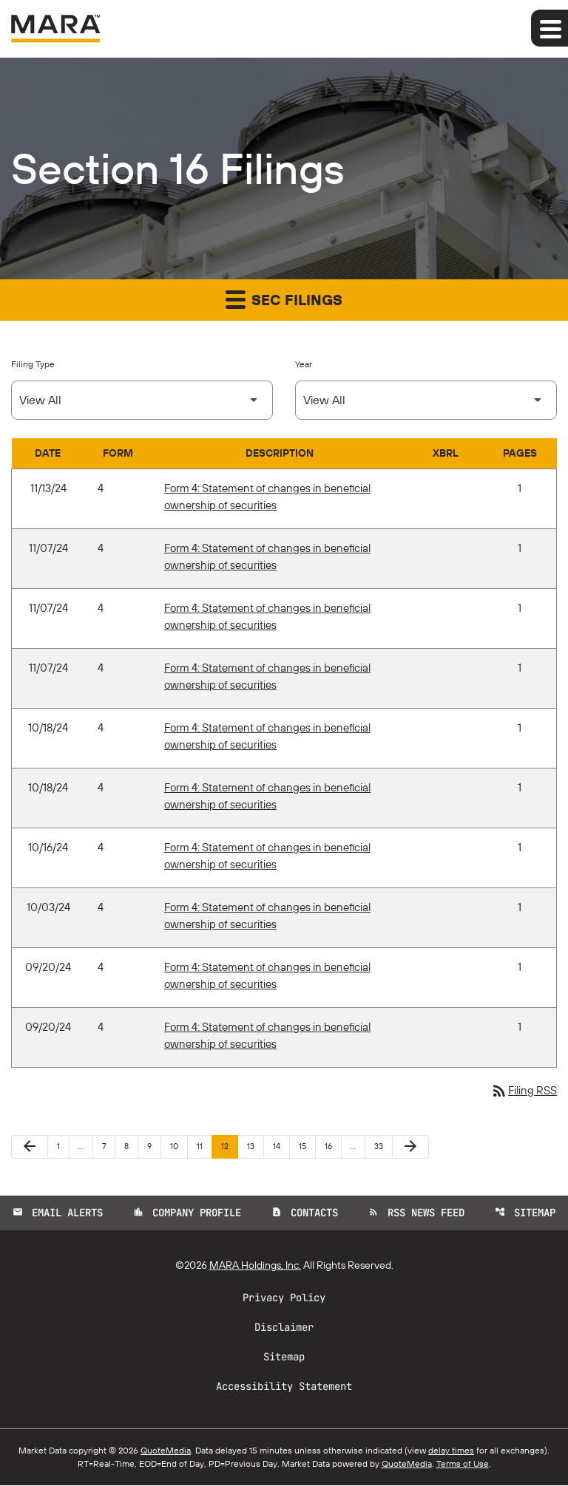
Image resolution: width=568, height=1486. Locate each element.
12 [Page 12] (229, 1146)
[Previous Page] (29, 1147)
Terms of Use (462, 1464)
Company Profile (186, 1213)
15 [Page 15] (307, 1146)
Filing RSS (522, 1091)
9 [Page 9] (153, 1146)
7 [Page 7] (108, 1146)
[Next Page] (410, 1147)
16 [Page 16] (333, 1146)
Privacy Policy (284, 1298)
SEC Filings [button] (284, 299)
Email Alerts (56, 1213)
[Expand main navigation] (549, 28)
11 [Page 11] (204, 1146)
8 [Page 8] (131, 1146)
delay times (451, 1450)
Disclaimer (284, 1328)
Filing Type (33, 363)
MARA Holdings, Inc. (255, 1265)
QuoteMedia (166, 1450)
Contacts (304, 1213)
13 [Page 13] (255, 1146)
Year (303, 363)
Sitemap (526, 1213)
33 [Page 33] (382, 1146)
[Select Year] (426, 400)
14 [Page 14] (281, 1146)
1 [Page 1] (63, 1146)
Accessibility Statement (284, 1387)
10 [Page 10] (178, 1146)
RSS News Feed (417, 1213)
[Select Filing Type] (142, 400)
